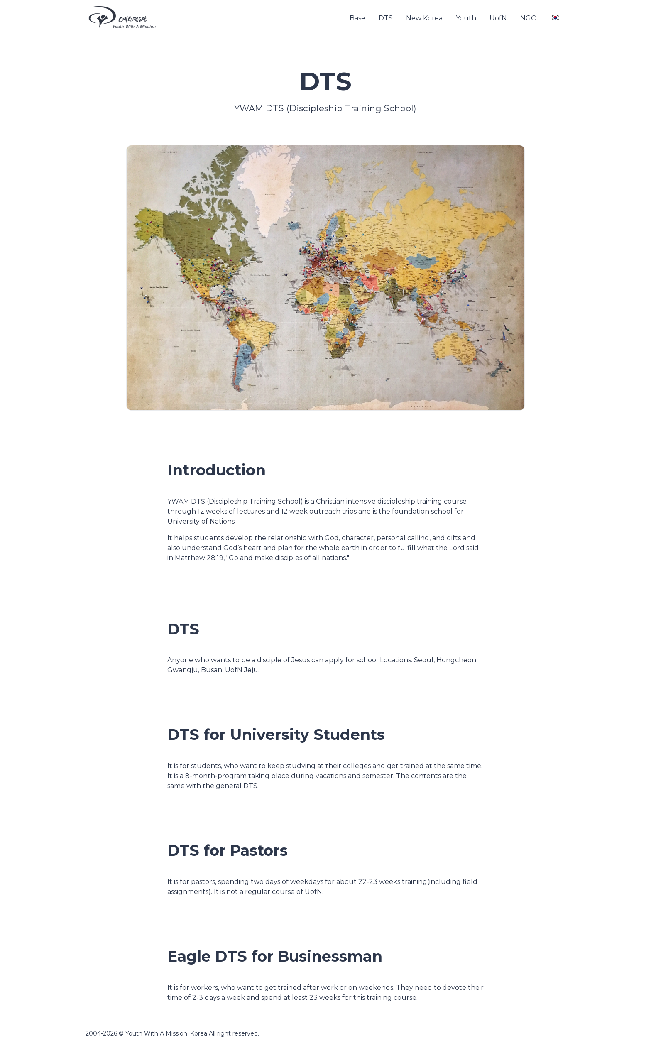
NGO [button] (528, 18)
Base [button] (357, 18)
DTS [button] (386, 18)
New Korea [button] (424, 18)
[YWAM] (122, 18)
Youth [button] (466, 18)
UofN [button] (498, 18)
